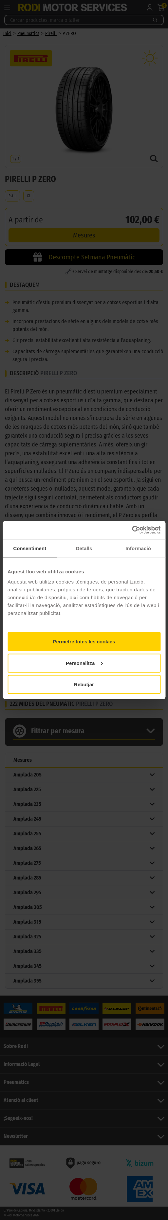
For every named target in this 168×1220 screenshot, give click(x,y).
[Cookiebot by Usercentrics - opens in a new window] (131, 530)
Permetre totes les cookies (84, 641)
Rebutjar (84, 684)
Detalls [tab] (84, 548)
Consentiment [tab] (29, 548)
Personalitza (84, 663)
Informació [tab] (138, 548)
